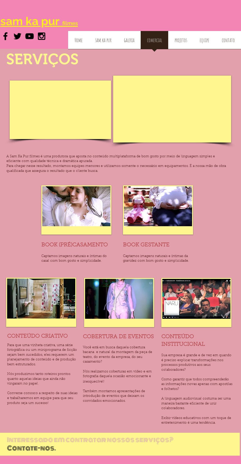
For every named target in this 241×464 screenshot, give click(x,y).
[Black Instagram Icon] (41, 36)
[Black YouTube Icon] (29, 36)
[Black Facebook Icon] (5, 36)
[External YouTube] (60, 109)
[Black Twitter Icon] (17, 36)
